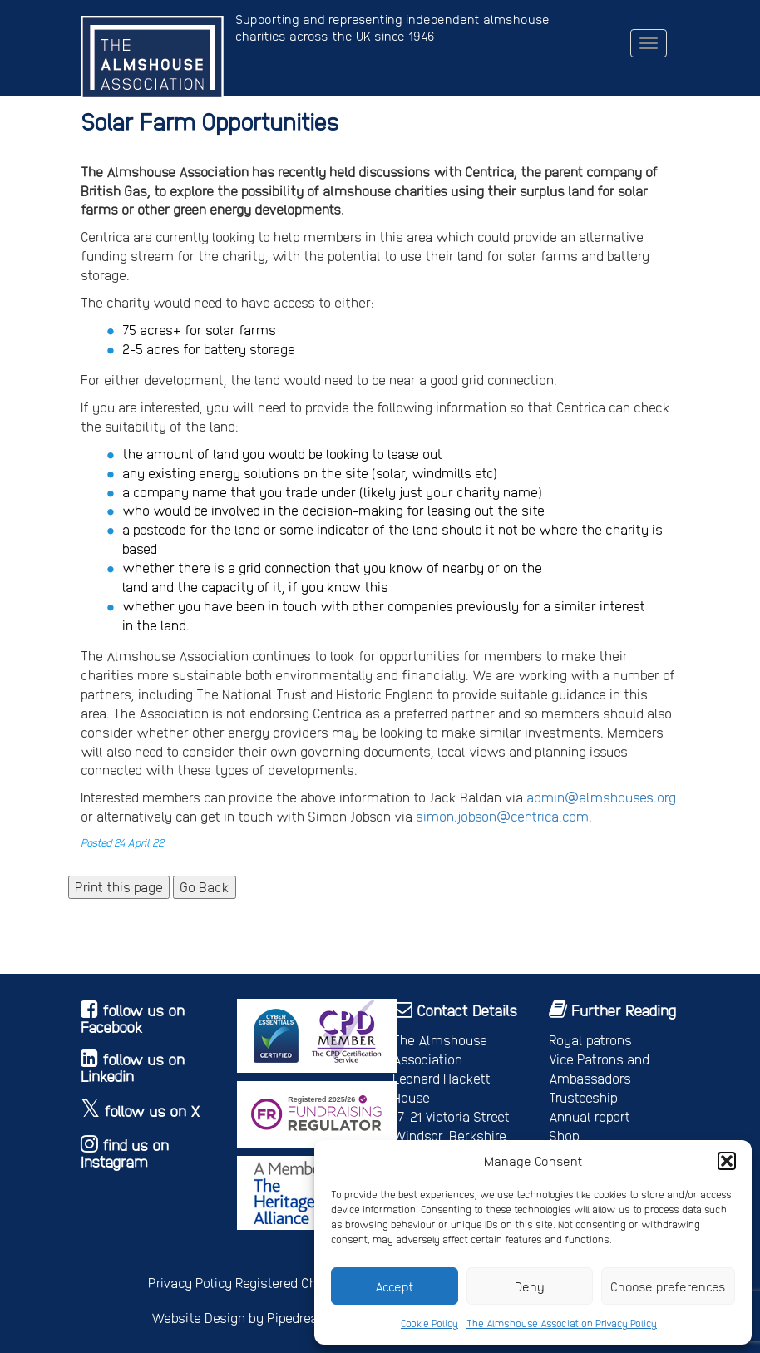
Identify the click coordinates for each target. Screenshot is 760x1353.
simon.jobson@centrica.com (502, 816)
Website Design (198, 1318)
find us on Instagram (125, 1153)
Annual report (589, 1116)
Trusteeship (583, 1097)
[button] (726, 1161)
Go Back (204, 887)
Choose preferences (668, 1286)
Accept (394, 1286)
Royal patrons (590, 1040)
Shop (564, 1135)
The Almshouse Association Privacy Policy (561, 1323)
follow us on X (152, 1110)
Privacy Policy (190, 1283)
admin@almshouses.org (601, 797)
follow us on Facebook (133, 1018)
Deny (530, 1286)
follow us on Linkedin (133, 1067)
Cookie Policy (429, 1323)
